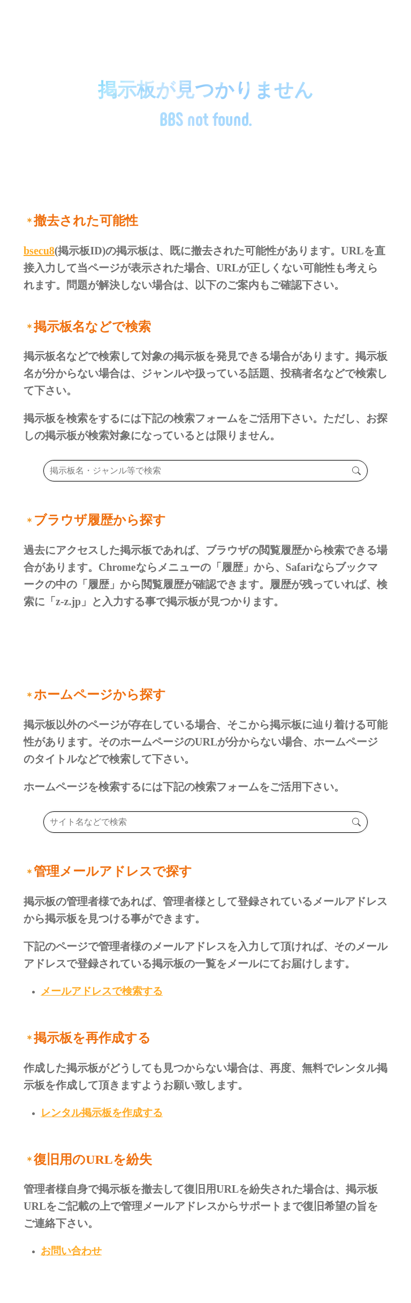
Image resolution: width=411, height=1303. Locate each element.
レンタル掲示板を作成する (102, 1112)
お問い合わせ (71, 1250)
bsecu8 (39, 251)
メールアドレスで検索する (102, 991)
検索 (356, 471)
